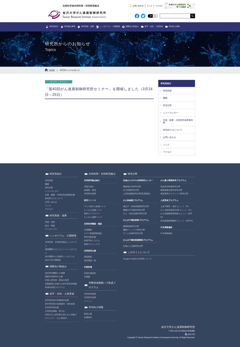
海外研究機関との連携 (55, 273)
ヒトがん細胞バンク (93, 217)
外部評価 (88, 267)
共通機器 (88, 230)
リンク (149, 6)
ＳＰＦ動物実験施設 (93, 233)
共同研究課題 (90, 294)
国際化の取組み (132, 26)
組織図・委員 (90, 190)
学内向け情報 (174, 26)
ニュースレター (170, 112)
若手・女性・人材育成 (153, 26)
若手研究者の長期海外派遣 (57, 300)
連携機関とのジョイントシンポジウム (61, 251)
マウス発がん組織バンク (95, 206)
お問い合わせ (138, 6)
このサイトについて (139, 252)
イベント (88, 301)
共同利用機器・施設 (93, 224)
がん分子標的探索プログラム (136, 220)
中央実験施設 (166, 227)
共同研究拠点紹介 (92, 180)
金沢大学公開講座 (53, 260)
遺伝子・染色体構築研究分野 (136, 206)
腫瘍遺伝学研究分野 (132, 186)
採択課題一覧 (90, 260)
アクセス (159, 6)
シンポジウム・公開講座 (110, 26)
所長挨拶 (167, 90)
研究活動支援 (90, 237)
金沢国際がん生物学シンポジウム (60, 256)
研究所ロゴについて (172, 130)
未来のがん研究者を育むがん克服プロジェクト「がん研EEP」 (61, 316)
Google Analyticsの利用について (137, 259)
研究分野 (167, 105)
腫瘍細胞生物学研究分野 (171, 190)
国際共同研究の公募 (54, 276)
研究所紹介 (53, 26)
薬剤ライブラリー (92, 213)
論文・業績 (50, 225)
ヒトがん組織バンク (93, 210)
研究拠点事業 (69, 26)
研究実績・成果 (87, 26)
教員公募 (88, 314)
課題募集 (88, 257)
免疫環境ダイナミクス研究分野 (174, 193)
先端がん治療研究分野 (133, 246)
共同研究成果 (90, 193)
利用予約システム (92, 240)
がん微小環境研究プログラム (173, 180)
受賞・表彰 (50, 222)
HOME (52, 70)
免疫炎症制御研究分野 (170, 186)
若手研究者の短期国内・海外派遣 (60, 304)
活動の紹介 (89, 186)
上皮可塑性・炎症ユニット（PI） (175, 206)
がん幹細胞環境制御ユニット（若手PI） (176, 215)
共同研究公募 (90, 251)
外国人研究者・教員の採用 (57, 280)
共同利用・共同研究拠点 (102, 174)
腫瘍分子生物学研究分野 (134, 210)
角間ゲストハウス (92, 244)
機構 (165, 98)
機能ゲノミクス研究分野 (134, 230)
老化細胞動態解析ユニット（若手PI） (177, 221)
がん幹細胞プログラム (133, 200)
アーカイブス (51, 229)
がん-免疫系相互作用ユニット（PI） (176, 210)
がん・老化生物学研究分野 (135, 213)
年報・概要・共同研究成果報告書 (178, 121)
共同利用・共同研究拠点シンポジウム (61, 244)
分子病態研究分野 (131, 190)
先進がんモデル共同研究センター (138, 180)
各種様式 (88, 317)
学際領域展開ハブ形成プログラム (102, 285)
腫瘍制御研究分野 (131, 226)
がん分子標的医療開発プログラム (138, 240)
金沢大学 (190, 334)
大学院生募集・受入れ (55, 311)
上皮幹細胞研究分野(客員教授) (136, 193)
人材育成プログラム (169, 200)
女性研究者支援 (52, 307)
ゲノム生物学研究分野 (133, 233)
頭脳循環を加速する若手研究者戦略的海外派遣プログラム (61, 285)
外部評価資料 (90, 273)
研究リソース (90, 200)
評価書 (87, 277)
